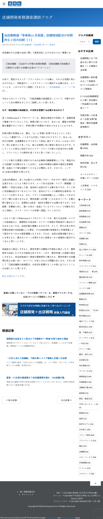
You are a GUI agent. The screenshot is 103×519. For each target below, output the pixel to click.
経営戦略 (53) (84, 211)
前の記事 (11, 400)
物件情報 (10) (84, 260)
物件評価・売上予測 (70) (88, 165)
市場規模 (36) (84, 463)
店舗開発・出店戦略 (32, 45)
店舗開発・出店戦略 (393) (88, 146)
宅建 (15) (83, 244)
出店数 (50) (83, 360)
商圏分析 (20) (86, 155)
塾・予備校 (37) (85, 332)
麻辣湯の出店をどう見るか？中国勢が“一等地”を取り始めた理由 (37, 338)
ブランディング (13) (87, 440)
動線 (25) (83, 299)
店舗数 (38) (83, 238)
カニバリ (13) (84, 233)
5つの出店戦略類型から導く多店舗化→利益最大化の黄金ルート (89, 102)
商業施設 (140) (85, 376)
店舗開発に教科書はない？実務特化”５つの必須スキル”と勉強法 (89, 83)
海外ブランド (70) (86, 321)
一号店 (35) (83, 343)
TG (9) (95, 310)
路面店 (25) (83, 413)
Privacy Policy (51, 517)
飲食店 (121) (84, 310)
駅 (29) (94, 271)
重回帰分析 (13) (85, 277)
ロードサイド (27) (86, 338)
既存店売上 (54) (85, 327)
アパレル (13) (84, 468)
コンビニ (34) (84, 288)
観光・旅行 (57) (85, 354)
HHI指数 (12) (84, 365)
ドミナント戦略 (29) (87, 283)
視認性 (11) (83, 271)
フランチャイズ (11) (87, 266)
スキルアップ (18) (86, 474)
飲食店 (52, 45)
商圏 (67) (83, 227)
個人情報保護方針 (27, 492)
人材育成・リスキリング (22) (88, 187)
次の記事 (66, 400)
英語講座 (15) (84, 216)
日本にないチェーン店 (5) (88, 406)
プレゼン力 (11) (85, 371)
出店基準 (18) (84, 222)
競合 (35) (83, 446)
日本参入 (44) (84, 429)
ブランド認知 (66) (86, 435)
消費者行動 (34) (85, 387)
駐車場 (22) (83, 305)
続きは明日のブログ (11, 276)
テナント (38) (84, 349)
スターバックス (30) (87, 457)
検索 (97, 41)
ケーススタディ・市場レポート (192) (89, 176)
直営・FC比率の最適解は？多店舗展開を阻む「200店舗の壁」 (36, 377)
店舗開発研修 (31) (86, 294)
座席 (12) (83, 418)
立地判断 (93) (84, 205)
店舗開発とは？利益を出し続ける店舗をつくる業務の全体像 (88, 64)
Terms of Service (68, 517)
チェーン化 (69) (85, 255)
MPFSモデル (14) (86, 424)
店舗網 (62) (83, 452)
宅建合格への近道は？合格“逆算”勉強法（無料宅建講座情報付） (88, 121)
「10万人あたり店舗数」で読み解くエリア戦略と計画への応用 (36, 358)
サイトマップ (27, 494)
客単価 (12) (83, 393)
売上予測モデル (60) (87, 249)
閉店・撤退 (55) (85, 398)
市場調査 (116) (85, 382)
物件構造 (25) (84, 316)
